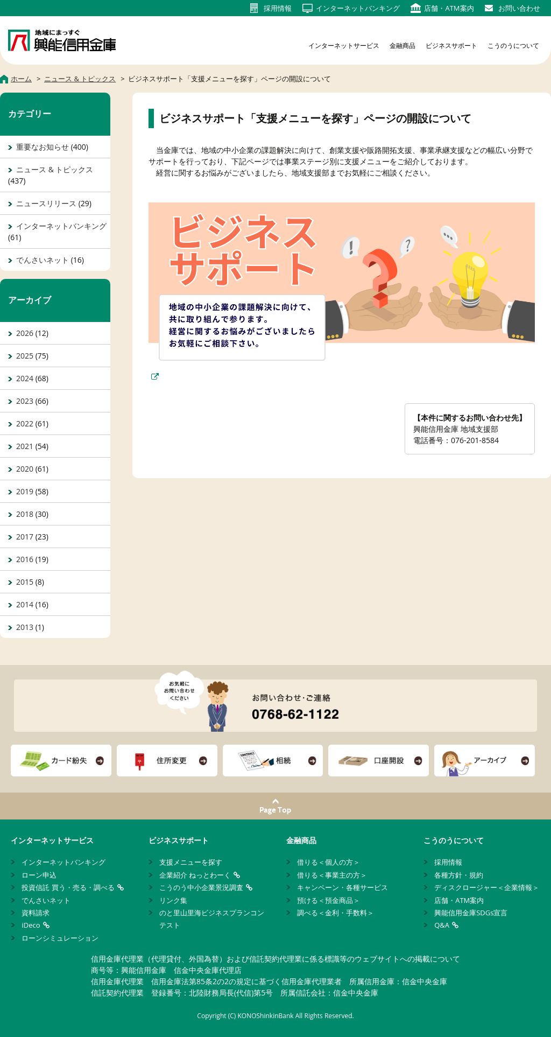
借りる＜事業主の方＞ (332, 875)
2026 (24, 333)
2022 (24, 423)
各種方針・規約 (458, 875)
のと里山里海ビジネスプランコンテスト (211, 919)
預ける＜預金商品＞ (328, 900)
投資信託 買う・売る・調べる (68, 887)
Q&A (441, 925)
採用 (278, 8)
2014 (24, 604)
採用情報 (448, 862)
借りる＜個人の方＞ (328, 862)
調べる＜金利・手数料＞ (335, 912)
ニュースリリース (46, 203)
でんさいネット (42, 260)
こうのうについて (513, 45)
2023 (24, 401)
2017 (24, 536)
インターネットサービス (343, 45)
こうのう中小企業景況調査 (201, 887)
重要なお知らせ (42, 147)
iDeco (31, 925)
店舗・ (449, 8)
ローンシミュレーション (60, 938)
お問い (519, 8)
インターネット (358, 8)
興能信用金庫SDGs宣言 (470, 912)
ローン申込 (39, 875)
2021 (24, 446)
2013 (24, 627)
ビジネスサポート (451, 45)
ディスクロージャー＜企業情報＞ (486, 887)
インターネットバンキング (61, 226)
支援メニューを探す (190, 862)
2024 (24, 378)
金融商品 (402, 45)
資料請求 (36, 912)
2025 (24, 356)
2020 (24, 469)
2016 (24, 559)
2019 (24, 491)
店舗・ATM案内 (459, 900)
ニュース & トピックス (54, 169)
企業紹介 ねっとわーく (195, 875)
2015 (24, 582)
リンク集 (173, 900)
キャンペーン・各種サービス (342, 887)
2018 (24, 514)
